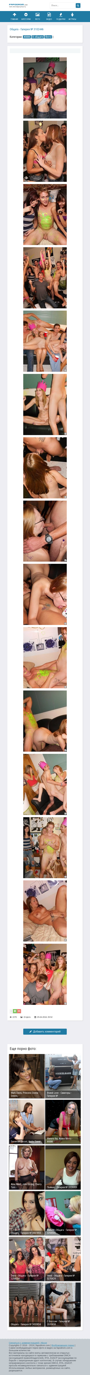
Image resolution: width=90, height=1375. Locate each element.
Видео (49, 16)
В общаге (37, 36)
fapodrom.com (18, 5)
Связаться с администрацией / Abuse (28, 1343)
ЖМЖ (27, 36)
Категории (25, 16)
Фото (37, 16)
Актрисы (72, 16)
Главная (14, 16)
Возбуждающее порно (63, 1345)
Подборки (60, 16)
